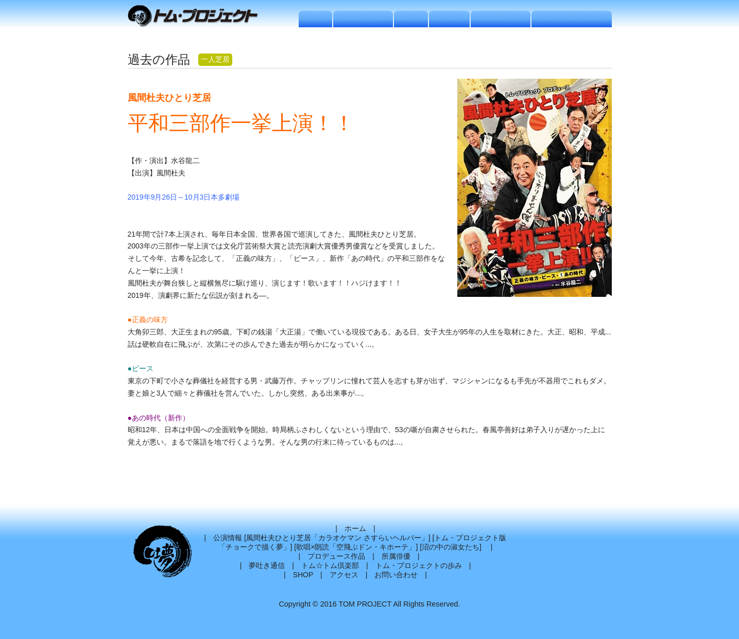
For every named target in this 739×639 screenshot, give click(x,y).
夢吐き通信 (267, 565)
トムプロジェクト (197, 16)
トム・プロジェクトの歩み (418, 565)
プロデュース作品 (336, 556)
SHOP (303, 575)
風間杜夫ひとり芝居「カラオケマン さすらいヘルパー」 (337, 538)
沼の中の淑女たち (450, 547)
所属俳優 (396, 556)
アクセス (344, 575)
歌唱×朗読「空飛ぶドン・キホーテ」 (356, 547)
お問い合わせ (396, 575)
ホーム (355, 528)
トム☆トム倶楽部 (330, 565)
